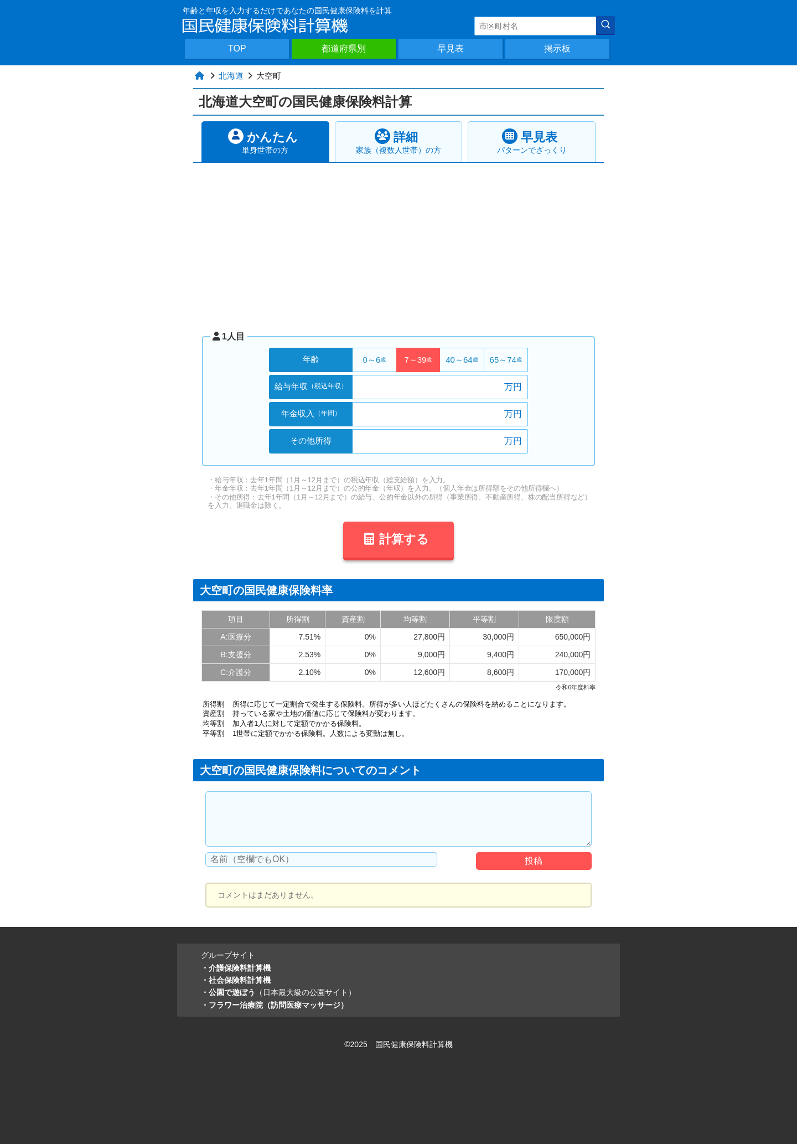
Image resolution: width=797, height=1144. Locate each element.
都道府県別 (344, 48)
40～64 (462, 360)
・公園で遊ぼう (278, 992)
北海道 (231, 75)
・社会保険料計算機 (236, 980)
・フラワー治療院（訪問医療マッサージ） (274, 1005)
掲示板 (557, 48)
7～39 (418, 360)
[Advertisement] (398, 245)
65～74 (506, 360)
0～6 (374, 360)
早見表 (450, 48)
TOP (237, 48)
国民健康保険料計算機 (414, 1044)
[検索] (605, 25)
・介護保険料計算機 (236, 967)
